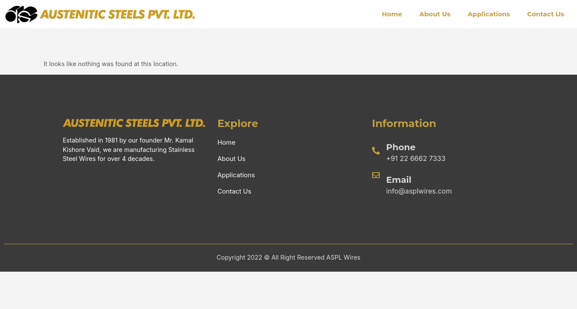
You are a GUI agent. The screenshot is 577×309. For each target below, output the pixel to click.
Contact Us (545, 14)
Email (399, 180)
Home (392, 14)
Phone (400, 147)
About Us (435, 14)
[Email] (376, 175)
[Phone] (376, 150)
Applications (489, 14)
